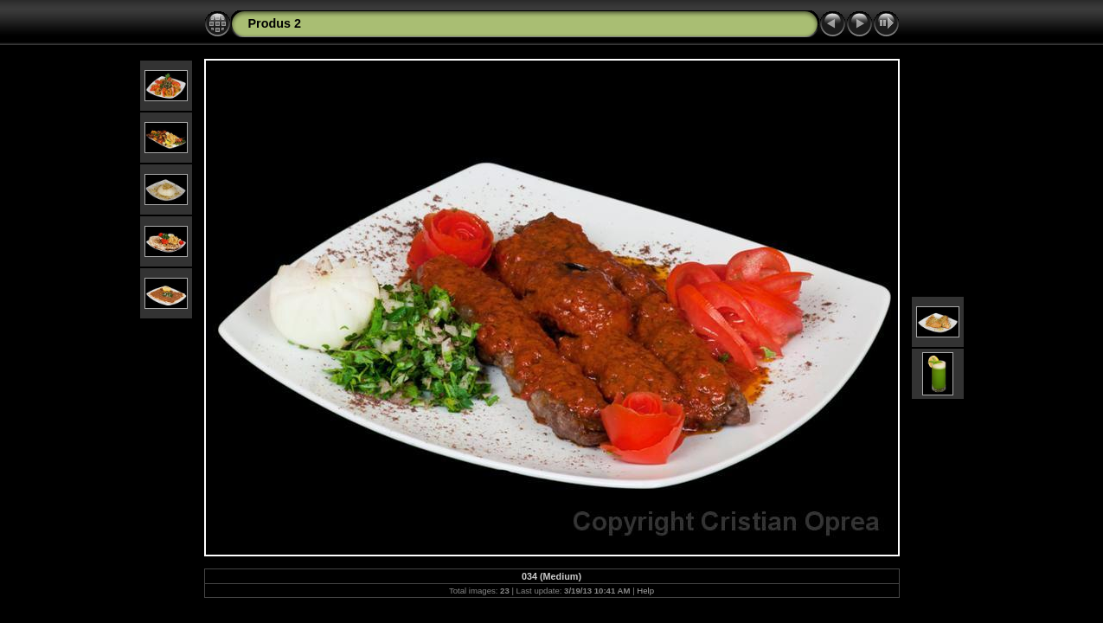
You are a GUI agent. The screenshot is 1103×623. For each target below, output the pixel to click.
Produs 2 (275, 23)
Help (645, 590)
